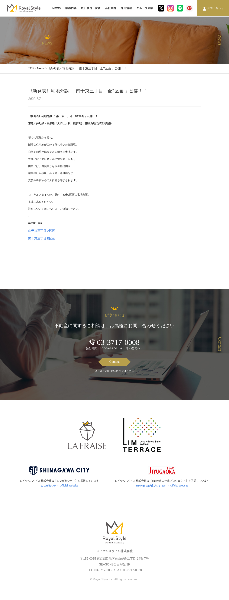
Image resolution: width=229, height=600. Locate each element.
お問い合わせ (215, 8)
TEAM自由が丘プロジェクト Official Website (162, 485)
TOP (31, 68)
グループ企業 (144, 8)
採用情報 (126, 8)
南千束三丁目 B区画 (41, 238)
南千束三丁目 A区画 (41, 230)
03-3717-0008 (118, 342)
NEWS (56, 8)
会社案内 (110, 8)
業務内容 (70, 8)
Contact (114, 361)
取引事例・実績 (91, 8)
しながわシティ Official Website (59, 485)
